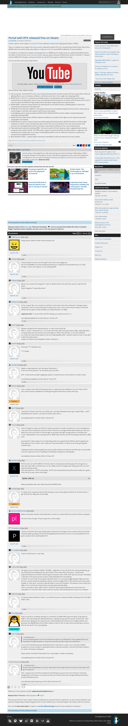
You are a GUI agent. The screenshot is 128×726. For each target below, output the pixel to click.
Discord (57, 2)
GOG (96, 179)
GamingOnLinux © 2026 (103, 717)
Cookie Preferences (101, 243)
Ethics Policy (98, 721)
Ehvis (13, 613)
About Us (98, 255)
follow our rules (26, 227)
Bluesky (50, 2)
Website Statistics (101, 259)
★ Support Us (107, 37)
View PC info (14, 253)
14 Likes (11, 145)
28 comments (87, 40)
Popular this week (101, 42)
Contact (98, 85)
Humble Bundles (100, 183)
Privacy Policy (89, 721)
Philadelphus (15, 528)
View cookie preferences (73, 84)
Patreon (22, 695)
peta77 (13, 325)
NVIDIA (32, 140)
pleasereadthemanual (18, 511)
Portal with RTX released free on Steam (34, 38)
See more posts (100, 231)
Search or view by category (104, 82)
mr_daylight (15, 550)
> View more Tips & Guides (103, 145)
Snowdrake (15, 365)
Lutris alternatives (101, 216)
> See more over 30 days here (105, 79)
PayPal (41, 695)
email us (42, 229)
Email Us (98, 89)
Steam (40, 140)
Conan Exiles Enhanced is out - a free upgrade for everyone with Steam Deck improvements (107, 160)
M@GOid (14, 594)
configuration (43, 49)
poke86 (13, 489)
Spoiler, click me (28, 478)
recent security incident (34, 55)
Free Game (20, 140)
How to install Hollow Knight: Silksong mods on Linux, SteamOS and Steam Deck (107, 137)
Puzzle (36, 140)
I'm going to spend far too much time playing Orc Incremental (38, 171)
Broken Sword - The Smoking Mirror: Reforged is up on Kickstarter (79, 171)
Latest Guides (99, 93)
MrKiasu (14, 386)
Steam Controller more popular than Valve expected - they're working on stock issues (107, 54)
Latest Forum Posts (102, 188)
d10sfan (14, 259)
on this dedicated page (46, 706)
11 (119, 117)
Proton (13, 140)
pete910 (14, 344)
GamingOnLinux (21, 2)
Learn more (88, 35)
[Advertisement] (64, 21)
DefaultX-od (15, 302)
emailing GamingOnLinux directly (62, 158)
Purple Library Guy (15, 662)
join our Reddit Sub (27, 6)
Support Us (99, 247)
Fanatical (98, 175)
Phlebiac (14, 281)
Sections (31, 2)
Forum (64, 2)
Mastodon (35, 160)
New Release (27, 140)
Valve (43, 140)
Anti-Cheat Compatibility (103, 239)
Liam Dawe (13, 41)
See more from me (27, 162)
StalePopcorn (15, 237)
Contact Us (41, 2)
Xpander (14, 460)
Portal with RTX (35, 44)
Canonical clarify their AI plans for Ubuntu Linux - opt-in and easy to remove (38, 184)
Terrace (14, 425)
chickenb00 (15, 567)
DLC (16, 140)
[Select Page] (23, 687)
